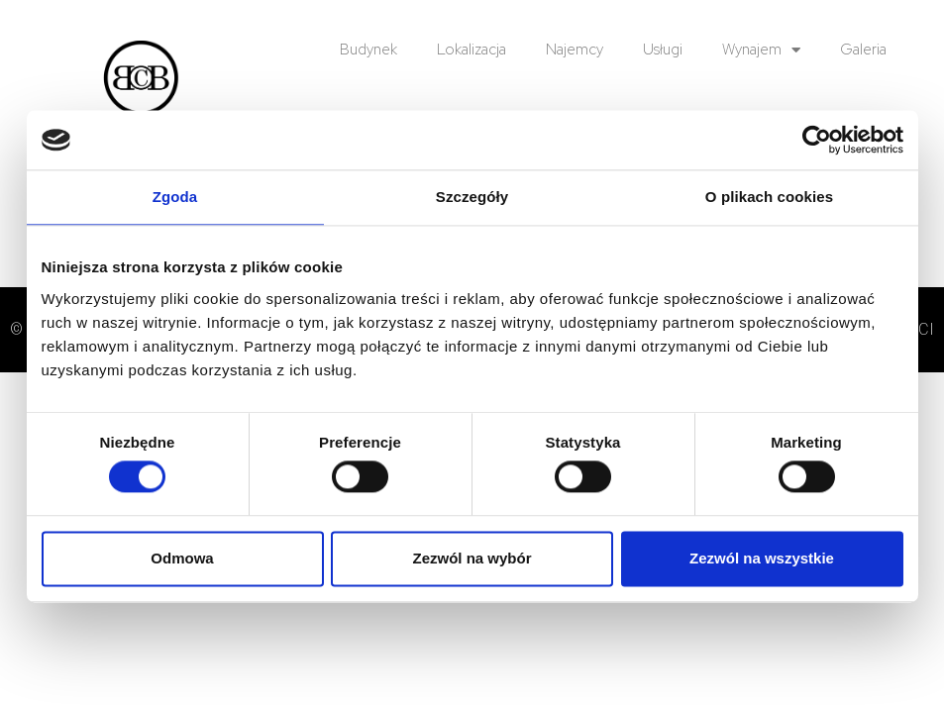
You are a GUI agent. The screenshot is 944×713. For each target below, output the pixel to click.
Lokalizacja (471, 49)
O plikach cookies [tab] (769, 196)
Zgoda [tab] (175, 196)
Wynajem (761, 50)
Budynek (368, 49)
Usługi (662, 49)
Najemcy (574, 49)
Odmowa (182, 558)
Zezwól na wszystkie (761, 558)
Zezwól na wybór (471, 558)
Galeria (863, 49)
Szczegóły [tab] (472, 196)
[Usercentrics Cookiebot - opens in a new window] (816, 139)
